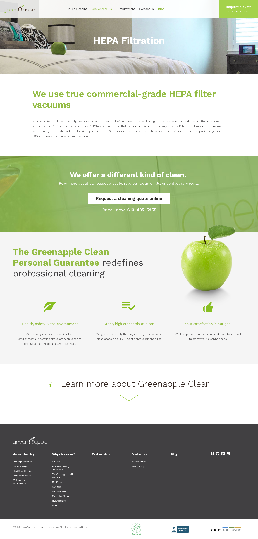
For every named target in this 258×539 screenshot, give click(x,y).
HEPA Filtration (59, 501)
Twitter (217, 453)
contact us (176, 183)
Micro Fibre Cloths (60, 496)
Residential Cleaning (22, 475)
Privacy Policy (137, 466)
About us (56, 461)
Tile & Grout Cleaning (22, 471)
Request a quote (138, 461)
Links (54, 505)
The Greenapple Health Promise (62, 476)
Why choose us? (102, 9)
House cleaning (77, 9)
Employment (126, 9)
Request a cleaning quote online (129, 198)
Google (228, 453)
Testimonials (101, 454)
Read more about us (76, 183)
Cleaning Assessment (22, 461)
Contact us (146, 9)
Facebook (212, 453)
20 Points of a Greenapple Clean (21, 482)
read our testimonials (142, 183)
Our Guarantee (59, 482)
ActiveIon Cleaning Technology (60, 468)
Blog (161, 9)
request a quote (108, 183)
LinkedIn (223, 453)
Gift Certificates (59, 491)
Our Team (56, 487)
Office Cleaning (20, 466)
